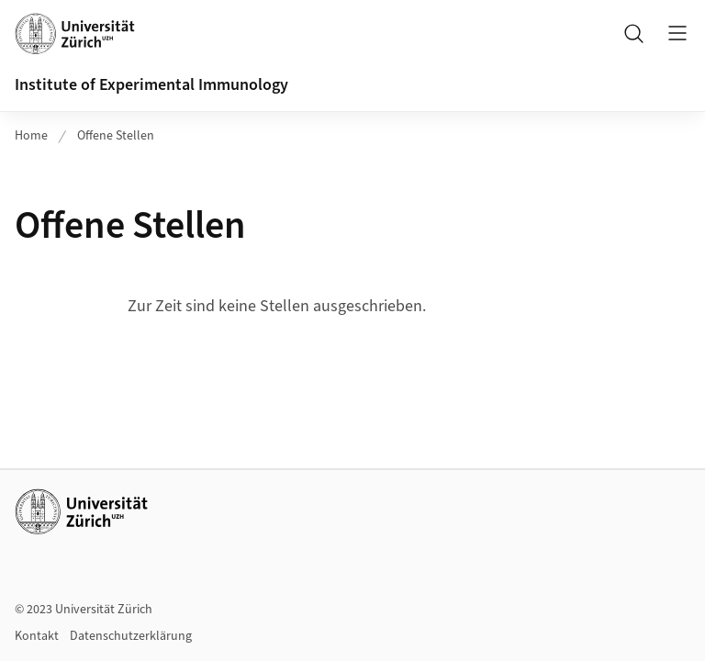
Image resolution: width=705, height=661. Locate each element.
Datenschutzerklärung (131, 636)
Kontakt (37, 636)
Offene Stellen (115, 136)
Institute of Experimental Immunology (151, 84)
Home (31, 136)
